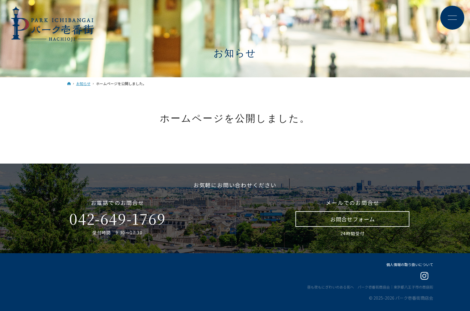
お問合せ (352, 219)
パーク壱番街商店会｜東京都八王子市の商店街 (395, 287)
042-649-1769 (117, 219)
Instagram (425, 276)
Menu (452, 18)
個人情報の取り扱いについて (409, 264)
